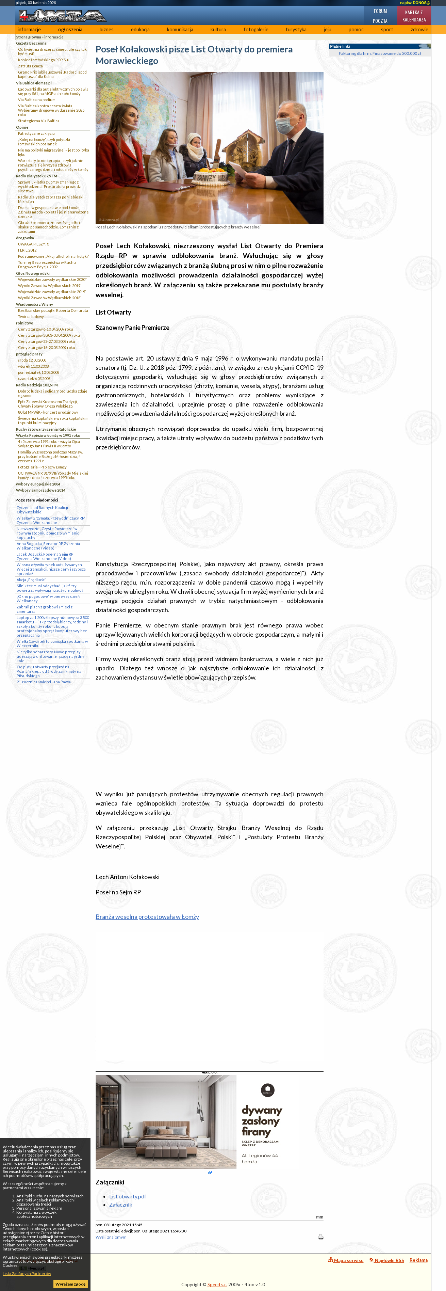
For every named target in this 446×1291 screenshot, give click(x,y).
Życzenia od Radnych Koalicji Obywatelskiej (42, 509)
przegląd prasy (29, 354)
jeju (327, 29)
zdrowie (419, 29)
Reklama (419, 1260)
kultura (218, 29)
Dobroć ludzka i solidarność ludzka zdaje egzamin (52, 393)
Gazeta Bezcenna (31, 43)
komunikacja (180, 29)
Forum (380, 10)
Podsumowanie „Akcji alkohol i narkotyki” (53, 256)
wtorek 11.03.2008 (33, 366)
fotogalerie (256, 29)
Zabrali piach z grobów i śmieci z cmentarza (44, 609)
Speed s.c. (217, 1284)
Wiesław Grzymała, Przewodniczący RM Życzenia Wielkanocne (51, 520)
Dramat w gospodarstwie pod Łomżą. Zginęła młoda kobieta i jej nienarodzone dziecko (53, 212)
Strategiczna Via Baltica (39, 120)
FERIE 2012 (27, 250)
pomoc (356, 29)
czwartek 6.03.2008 (34, 378)
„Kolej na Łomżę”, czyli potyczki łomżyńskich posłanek (44, 141)
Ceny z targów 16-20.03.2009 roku (46, 347)
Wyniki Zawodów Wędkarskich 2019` (49, 285)
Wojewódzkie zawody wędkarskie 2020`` (52, 279)
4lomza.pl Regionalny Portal (49, 1264)
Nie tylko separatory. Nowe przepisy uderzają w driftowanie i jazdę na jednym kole (52, 656)
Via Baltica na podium (36, 99)
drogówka (25, 238)
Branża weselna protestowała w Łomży (147, 916)
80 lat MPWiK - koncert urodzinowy (48, 412)
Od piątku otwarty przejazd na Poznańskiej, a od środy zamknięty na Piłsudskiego (49, 671)
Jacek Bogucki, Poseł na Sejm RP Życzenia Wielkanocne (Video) (45, 556)
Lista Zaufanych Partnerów (27, 1273)
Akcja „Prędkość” (31, 579)
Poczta (380, 20)
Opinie (22, 127)
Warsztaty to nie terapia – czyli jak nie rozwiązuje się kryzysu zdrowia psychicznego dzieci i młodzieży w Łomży (53, 165)
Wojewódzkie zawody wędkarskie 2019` (52, 291)
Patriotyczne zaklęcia (36, 133)
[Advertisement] (210, 505)
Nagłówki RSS (386, 1260)
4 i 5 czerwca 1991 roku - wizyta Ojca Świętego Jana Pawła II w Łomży (49, 443)
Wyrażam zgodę (70, 1284)
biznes (107, 29)
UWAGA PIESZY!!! (33, 244)
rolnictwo (24, 323)
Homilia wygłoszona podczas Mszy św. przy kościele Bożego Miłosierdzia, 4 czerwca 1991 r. (50, 456)
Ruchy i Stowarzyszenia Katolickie (46, 429)
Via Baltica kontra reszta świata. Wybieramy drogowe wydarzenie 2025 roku (51, 110)
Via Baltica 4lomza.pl (34, 83)
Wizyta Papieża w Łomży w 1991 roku (48, 435)
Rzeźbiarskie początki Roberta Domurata (53, 310)
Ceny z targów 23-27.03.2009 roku (46, 341)
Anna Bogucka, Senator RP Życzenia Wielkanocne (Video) (48, 545)
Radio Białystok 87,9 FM (36, 176)
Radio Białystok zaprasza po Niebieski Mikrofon (50, 199)
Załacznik (120, 1204)
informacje (29, 29)
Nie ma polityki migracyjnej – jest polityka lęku (53, 152)
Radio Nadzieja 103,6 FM (37, 385)
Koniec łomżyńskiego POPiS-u (43, 60)
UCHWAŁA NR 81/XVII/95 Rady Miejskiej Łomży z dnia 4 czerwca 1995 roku (53, 475)
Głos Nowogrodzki (33, 273)
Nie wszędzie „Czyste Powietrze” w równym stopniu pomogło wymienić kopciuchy (48, 533)
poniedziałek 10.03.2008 (38, 372)
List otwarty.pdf (127, 1196)
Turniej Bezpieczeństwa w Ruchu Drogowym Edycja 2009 (47, 264)
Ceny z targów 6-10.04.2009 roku (45, 329)
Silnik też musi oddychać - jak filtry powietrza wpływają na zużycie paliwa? (50, 588)
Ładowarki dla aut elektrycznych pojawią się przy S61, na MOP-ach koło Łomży (53, 91)
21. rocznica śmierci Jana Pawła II (45, 682)
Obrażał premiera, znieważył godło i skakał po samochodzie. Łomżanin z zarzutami (49, 227)
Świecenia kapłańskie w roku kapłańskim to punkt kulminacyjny (53, 420)
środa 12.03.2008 (32, 360)
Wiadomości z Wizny (34, 304)
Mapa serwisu (346, 1260)
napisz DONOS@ (415, 3)
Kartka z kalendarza (414, 16)
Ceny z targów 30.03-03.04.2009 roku (49, 335)
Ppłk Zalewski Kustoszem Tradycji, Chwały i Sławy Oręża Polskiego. (48, 403)
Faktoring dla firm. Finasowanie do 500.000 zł (380, 53)
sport (387, 29)
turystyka (296, 29)
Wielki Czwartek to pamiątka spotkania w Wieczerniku (52, 643)
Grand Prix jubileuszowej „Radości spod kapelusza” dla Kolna (52, 74)
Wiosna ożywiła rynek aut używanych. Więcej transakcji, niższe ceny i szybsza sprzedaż (51, 569)
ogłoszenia (70, 29)
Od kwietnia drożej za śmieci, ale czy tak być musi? (52, 51)
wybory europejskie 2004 (38, 484)
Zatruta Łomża (30, 66)
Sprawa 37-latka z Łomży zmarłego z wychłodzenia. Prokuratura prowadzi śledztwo (50, 186)
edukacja (140, 29)
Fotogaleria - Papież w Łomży (42, 467)
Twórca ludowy (31, 316)
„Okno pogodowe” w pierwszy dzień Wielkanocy (48, 598)
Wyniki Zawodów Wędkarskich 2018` (49, 298)
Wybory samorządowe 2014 (40, 490)
